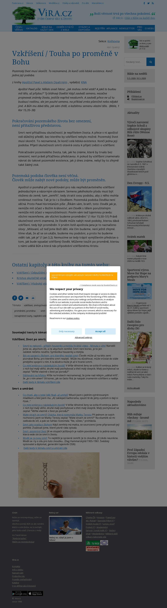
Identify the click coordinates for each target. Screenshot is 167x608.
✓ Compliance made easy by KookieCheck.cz (98, 285)
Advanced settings (83, 337)
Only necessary (67, 331)
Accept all (100, 331)
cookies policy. (73, 318)
